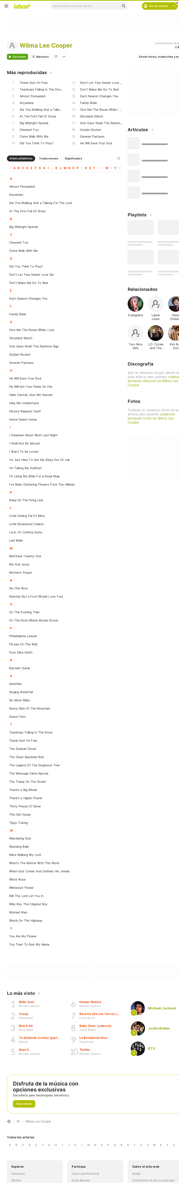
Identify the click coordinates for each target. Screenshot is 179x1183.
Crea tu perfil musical (85, 1173)
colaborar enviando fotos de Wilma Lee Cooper (151, 418)
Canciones (18, 1173)
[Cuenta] (174, 6)
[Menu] (6, 6)
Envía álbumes (81, 1180)
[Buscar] (123, 6)
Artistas (16, 1180)
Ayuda (136, 1173)
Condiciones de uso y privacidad (153, 1180)
